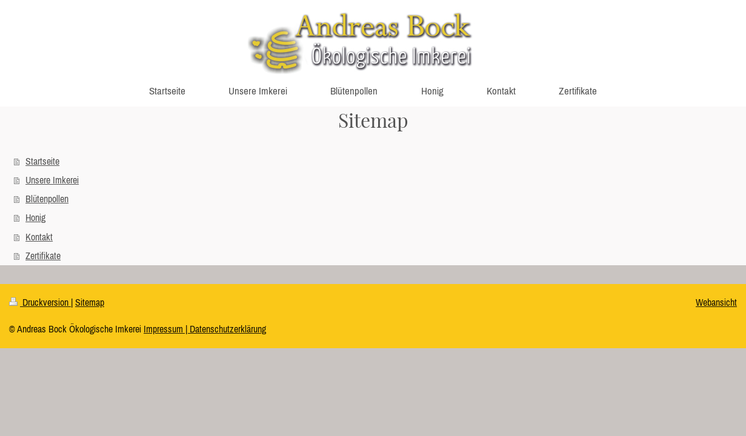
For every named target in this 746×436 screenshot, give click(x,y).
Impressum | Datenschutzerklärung (205, 328)
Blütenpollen (46, 198)
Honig (35, 217)
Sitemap (89, 302)
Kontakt (39, 236)
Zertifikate (43, 255)
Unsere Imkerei (52, 179)
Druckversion (40, 302)
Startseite (42, 161)
